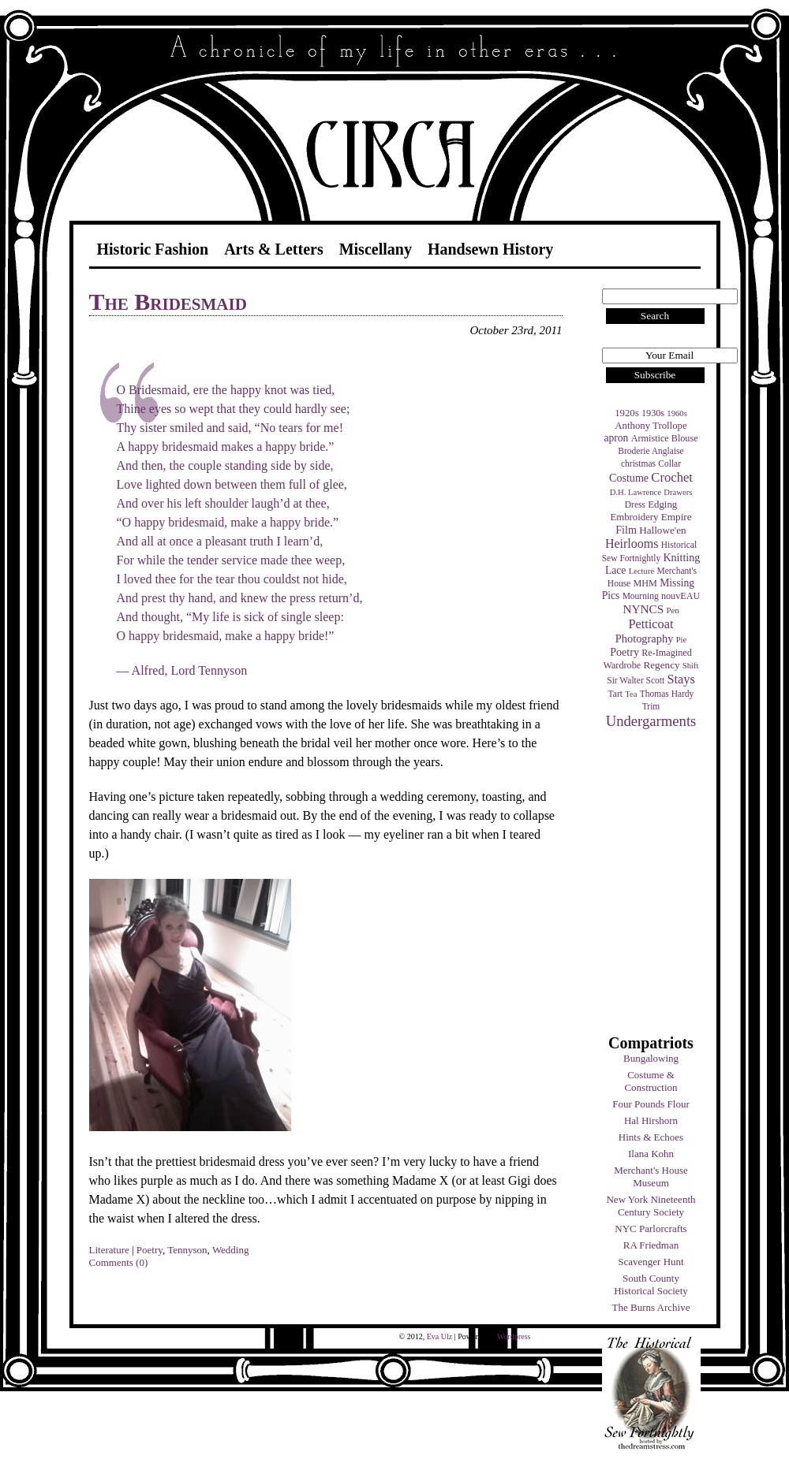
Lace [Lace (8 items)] (615, 570)
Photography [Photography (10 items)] (644, 638)
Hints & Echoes (651, 1137)
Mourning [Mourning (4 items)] (641, 596)
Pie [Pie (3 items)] (681, 639)
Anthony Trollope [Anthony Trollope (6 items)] (650, 425)
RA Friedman (651, 1245)
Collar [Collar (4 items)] (669, 463)
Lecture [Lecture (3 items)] (642, 571)
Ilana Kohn (651, 1153)
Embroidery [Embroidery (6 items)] (634, 517)
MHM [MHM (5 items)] (644, 583)
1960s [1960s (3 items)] (676, 413)
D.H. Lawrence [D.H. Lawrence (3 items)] (635, 492)
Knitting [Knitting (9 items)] (681, 557)
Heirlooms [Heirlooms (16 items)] (632, 543)
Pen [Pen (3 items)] (673, 610)
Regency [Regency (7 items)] (661, 665)
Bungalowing (651, 1058)
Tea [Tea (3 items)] (631, 694)
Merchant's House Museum (651, 1176)
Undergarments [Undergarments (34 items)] (651, 721)
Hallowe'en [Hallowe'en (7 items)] (662, 530)
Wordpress (514, 1336)
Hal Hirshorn (651, 1120)
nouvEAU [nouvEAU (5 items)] (680, 595)
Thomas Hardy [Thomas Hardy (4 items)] (667, 693)
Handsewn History (490, 249)
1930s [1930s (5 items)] (652, 413)
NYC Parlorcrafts (650, 1228)
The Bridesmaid (168, 301)
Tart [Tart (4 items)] (615, 693)
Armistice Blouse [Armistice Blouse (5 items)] (664, 438)
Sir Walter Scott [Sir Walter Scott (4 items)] (635, 680)
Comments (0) (118, 1262)
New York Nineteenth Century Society (650, 1205)
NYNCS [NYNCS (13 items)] (643, 609)
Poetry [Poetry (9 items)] (624, 652)
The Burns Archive (651, 1307)
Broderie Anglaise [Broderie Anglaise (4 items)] (650, 451)
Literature (109, 1250)
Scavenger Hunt (650, 1261)
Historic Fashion (153, 249)
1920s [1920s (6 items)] (627, 413)
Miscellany (375, 249)
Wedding (230, 1250)
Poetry (149, 1250)
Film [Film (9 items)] (626, 529)
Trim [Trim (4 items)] (651, 706)
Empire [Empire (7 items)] (676, 517)
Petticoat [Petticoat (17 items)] (651, 623)
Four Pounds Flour (651, 1104)
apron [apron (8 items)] (616, 438)
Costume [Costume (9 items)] (629, 477)
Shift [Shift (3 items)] (690, 665)
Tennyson (187, 1250)
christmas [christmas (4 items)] (638, 463)
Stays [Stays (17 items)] (680, 679)
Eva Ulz (440, 1336)
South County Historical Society (651, 1284)
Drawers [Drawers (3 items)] (678, 492)
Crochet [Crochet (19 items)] (672, 477)
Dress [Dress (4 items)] (635, 504)
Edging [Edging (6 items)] (662, 504)
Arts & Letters (273, 249)
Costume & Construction (650, 1081)
